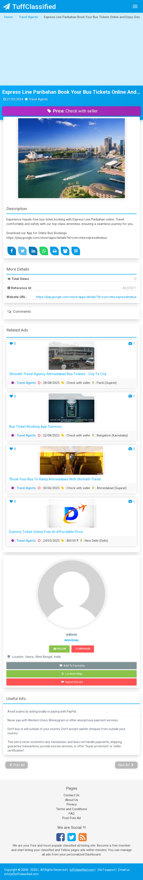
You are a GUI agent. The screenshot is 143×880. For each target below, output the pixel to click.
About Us (71, 800)
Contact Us (71, 795)
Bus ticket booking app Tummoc (35, 426)
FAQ (71, 813)
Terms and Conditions (71, 809)
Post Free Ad (71, 818)
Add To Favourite (72, 665)
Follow (60, 648)
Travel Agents (26, 383)
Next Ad (126, 765)
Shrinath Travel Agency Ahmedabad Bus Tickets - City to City (58, 374)
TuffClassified (29, 7)
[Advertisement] (72, 53)
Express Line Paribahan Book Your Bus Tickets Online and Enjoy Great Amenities (71, 92)
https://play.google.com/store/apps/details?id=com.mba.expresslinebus (86, 297)
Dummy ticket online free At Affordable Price (46, 532)
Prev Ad (17, 765)
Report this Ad (72, 682)
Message (83, 648)
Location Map (71, 673)
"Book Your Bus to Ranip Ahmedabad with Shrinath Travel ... (56, 479)
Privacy (72, 804)
